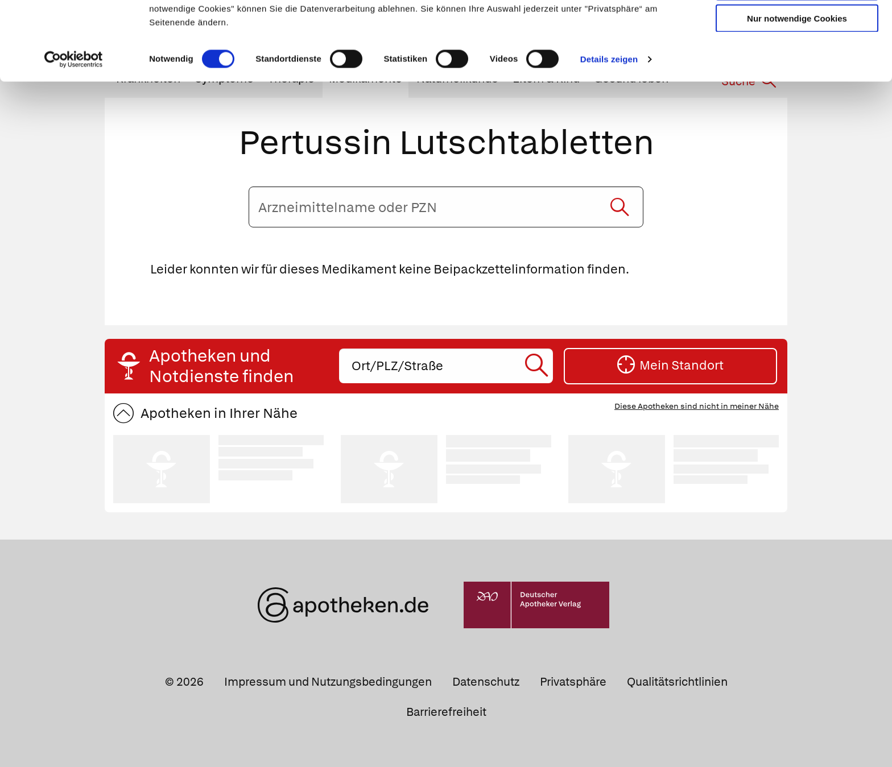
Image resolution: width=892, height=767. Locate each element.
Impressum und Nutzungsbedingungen (328, 681)
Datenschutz (485, 681)
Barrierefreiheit (446, 711)
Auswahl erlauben (797, 60)
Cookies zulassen (797, 27)
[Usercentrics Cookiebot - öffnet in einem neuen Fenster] (73, 133)
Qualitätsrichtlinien (677, 681)
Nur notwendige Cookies (797, 92)
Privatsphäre (573, 681)
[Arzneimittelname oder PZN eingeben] (446, 206)
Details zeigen (609, 133)
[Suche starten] (619, 206)
